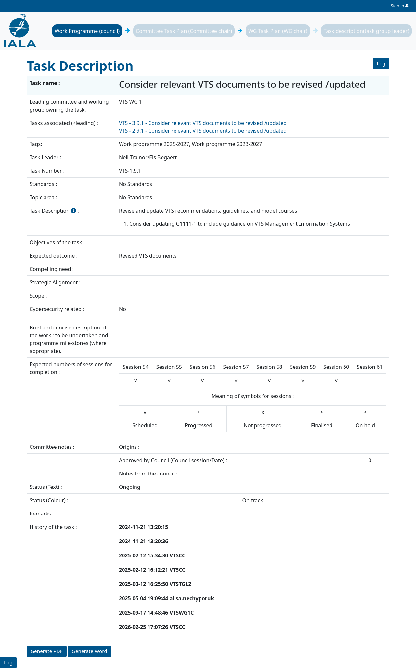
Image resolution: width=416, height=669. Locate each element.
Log (380, 63)
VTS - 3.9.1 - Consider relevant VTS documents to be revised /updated (203, 123)
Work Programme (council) (87, 30)
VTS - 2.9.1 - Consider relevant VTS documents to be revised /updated (203, 130)
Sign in (397, 5)
